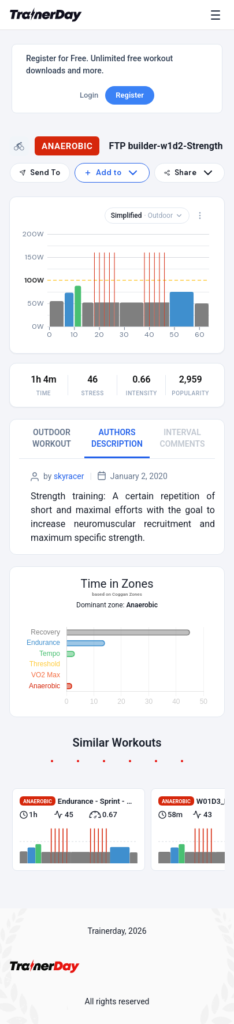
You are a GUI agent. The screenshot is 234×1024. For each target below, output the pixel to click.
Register (130, 95)
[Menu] (217, 15)
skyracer (69, 476)
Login (89, 95)
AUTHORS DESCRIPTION (117, 438)
